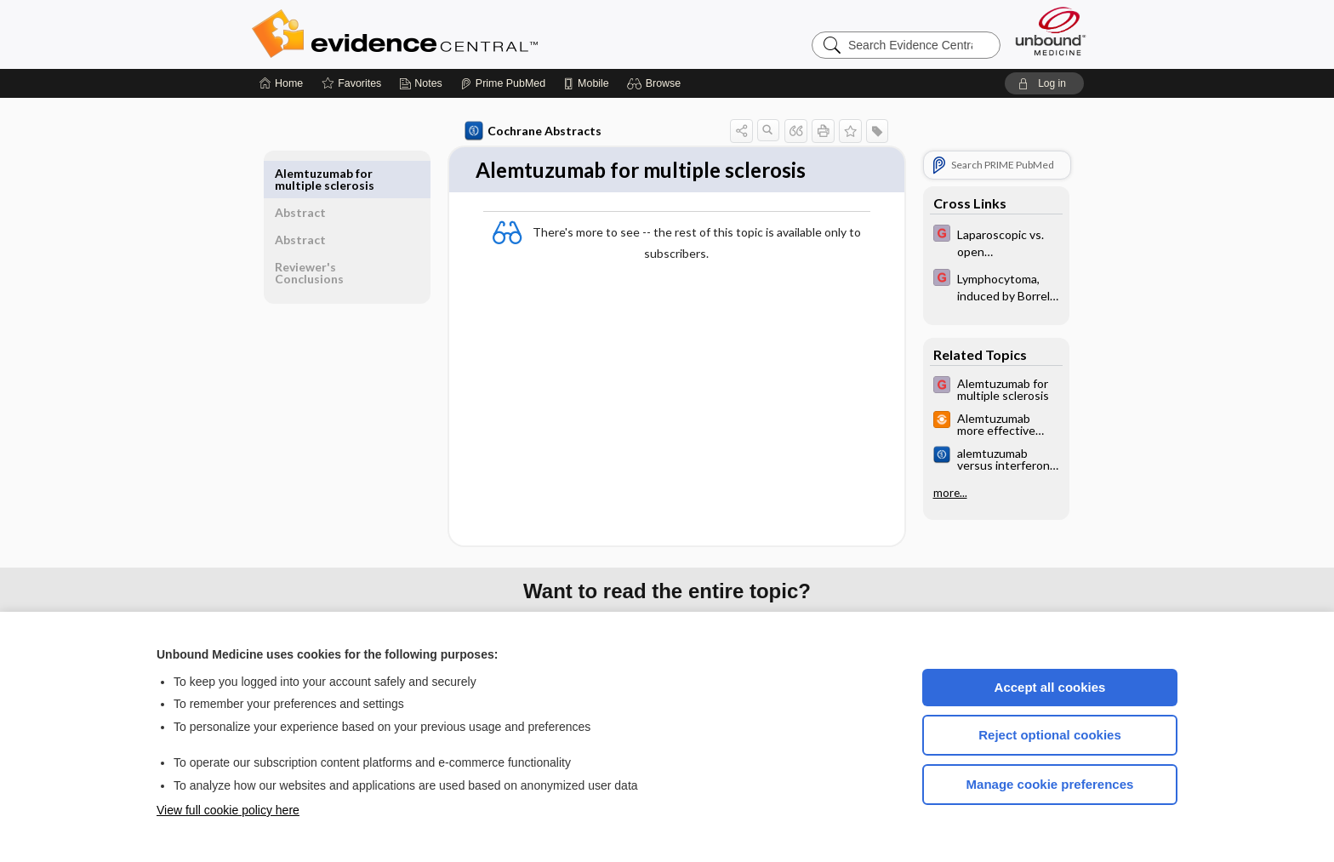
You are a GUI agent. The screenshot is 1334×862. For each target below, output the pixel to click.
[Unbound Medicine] (1050, 31)
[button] (656, 83)
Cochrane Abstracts (530, 131)
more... (947, 493)
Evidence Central (463, 34)
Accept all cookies (1050, 687)
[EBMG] (993, 242)
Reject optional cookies (1049, 735)
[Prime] (502, 83)
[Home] (281, 83)
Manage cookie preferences (1050, 784)
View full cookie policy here (228, 810)
